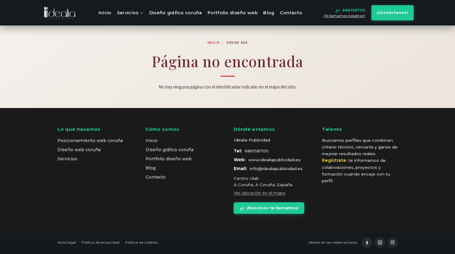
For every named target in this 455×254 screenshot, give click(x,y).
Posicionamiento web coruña (90, 140)
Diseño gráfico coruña (175, 13)
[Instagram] (380, 242)
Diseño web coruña (79, 149)
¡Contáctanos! (392, 12)
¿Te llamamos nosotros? (344, 16)
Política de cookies (141, 242)
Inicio (105, 13)
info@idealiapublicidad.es (276, 168)
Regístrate (334, 160)
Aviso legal (66, 242)
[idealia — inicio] (60, 12)
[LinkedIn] (393, 242)
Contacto (291, 13)
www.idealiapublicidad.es (274, 159)
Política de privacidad (100, 242)
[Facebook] (367, 242)
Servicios (130, 13)
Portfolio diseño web (233, 13)
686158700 (257, 150)
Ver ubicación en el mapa (259, 192)
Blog (268, 13)
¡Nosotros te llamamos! (269, 208)
